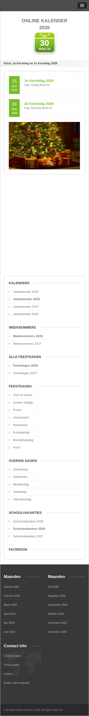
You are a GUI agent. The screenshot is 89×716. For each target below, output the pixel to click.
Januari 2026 (11, 586)
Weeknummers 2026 (28, 336)
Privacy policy (12, 664)
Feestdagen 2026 (25, 365)
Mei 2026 (9, 622)
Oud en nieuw (22, 395)
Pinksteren (20, 425)
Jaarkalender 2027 (26, 306)
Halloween (20, 477)
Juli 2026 (53, 586)
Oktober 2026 (56, 613)
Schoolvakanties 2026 (29, 528)
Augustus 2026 (57, 595)
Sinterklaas (20, 469)
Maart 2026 (10, 604)
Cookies (8, 673)
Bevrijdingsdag (23, 440)
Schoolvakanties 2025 (28, 521)
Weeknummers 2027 (27, 343)
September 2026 (57, 604)
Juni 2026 (9, 631)
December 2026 (57, 631)
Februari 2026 (12, 595)
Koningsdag (21, 432)
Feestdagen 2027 (25, 373)
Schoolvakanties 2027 (28, 536)
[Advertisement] (44, 226)
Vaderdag (19, 491)
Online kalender (44, 24)
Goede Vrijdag (23, 402)
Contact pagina (12, 655)
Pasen (17, 410)
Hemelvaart (21, 417)
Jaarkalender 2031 (26, 314)
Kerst (16, 447)
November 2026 (57, 622)
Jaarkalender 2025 (26, 291)
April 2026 (10, 613)
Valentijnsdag (22, 499)
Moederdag (21, 484)
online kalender (21, 682)
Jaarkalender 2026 (26, 299)
